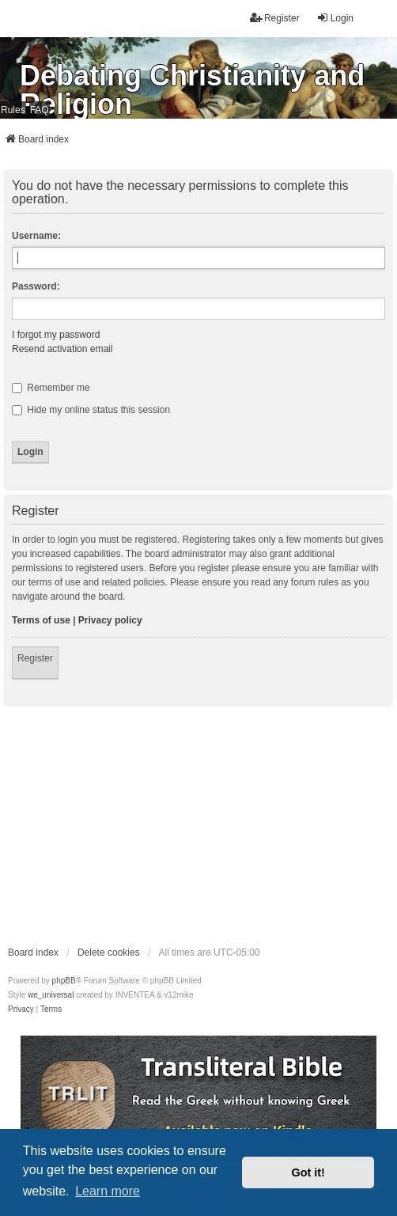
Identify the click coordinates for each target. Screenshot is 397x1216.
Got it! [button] (308, 1172)
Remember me (51, 387)
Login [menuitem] (335, 18)
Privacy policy (110, 620)
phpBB (64, 980)
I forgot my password (56, 334)
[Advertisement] (198, 825)
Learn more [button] (107, 1191)
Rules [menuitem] (13, 110)
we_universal (51, 995)
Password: (36, 286)
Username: (36, 235)
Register (35, 658)
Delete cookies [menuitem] (109, 952)
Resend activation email (62, 348)
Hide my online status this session (91, 409)
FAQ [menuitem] (39, 110)
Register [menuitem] (275, 18)
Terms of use (41, 620)
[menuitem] (21, 1009)
